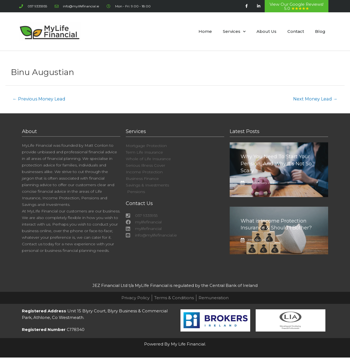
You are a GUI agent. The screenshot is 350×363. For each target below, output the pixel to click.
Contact (295, 31)
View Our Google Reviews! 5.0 (296, 6)
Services (234, 31)
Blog (320, 31)
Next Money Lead (315, 99)
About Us (266, 31)
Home (205, 31)
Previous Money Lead (39, 99)
